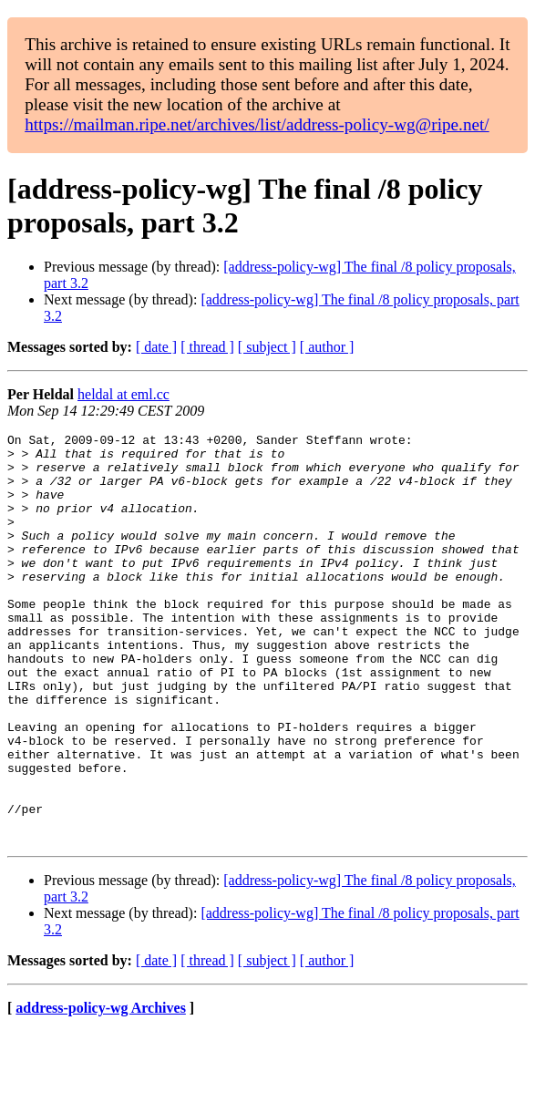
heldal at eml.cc (123, 394)
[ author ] (327, 347)
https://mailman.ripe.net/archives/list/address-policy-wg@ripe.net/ (257, 124)
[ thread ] (207, 347)
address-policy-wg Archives (100, 1090)
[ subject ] (267, 347)
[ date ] (156, 347)
